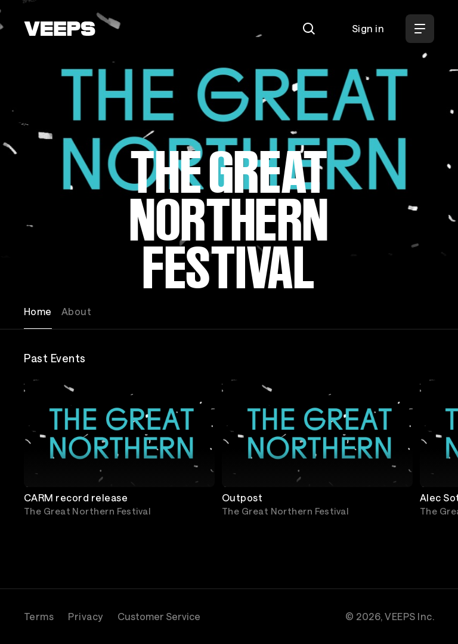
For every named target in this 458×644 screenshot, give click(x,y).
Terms (39, 616)
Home (38, 311)
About (76, 311)
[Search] (309, 28)
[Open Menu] (420, 28)
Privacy (85, 616)
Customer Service (158, 616)
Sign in (368, 28)
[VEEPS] (59, 28)
